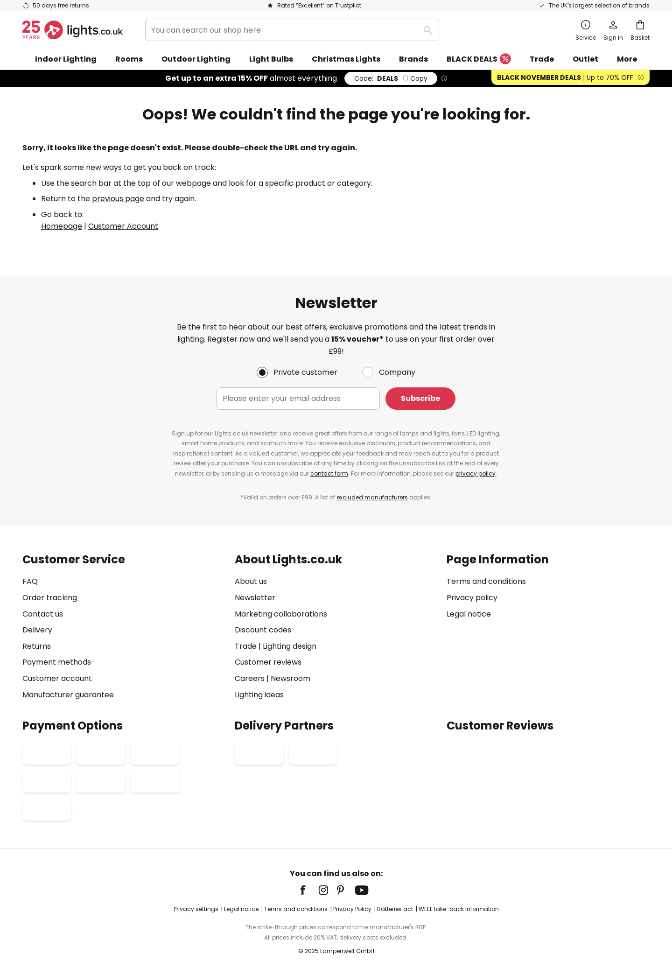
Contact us (42, 614)
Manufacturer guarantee (68, 694)
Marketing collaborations (281, 614)
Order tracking (49, 597)
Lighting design (289, 646)
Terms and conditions (486, 581)
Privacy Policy (352, 909)
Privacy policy (472, 597)
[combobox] (292, 30)
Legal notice (469, 614)
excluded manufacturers (372, 497)
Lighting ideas (259, 694)
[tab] (123, 627)
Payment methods (56, 662)
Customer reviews (268, 662)
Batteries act (395, 909)
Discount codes (263, 629)
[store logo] (72, 30)
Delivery (37, 629)
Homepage (61, 226)
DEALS (390, 78)
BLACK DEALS (479, 59)
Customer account (57, 678)
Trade (542, 59)
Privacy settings (196, 909)
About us (251, 581)
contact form (329, 473)
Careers (250, 678)
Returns (36, 646)
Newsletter (255, 597)
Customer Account (123, 226)
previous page (118, 198)
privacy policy (475, 473)
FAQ (30, 581)
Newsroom (290, 678)
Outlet (585, 59)
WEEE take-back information (459, 909)
